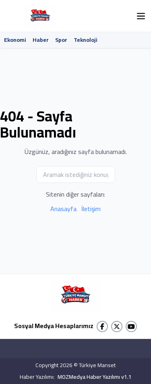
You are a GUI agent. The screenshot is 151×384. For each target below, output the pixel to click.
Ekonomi (15, 40)
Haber (41, 40)
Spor (61, 40)
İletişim (91, 209)
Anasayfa (63, 209)
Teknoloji (85, 40)
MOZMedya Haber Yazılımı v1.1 (95, 377)
